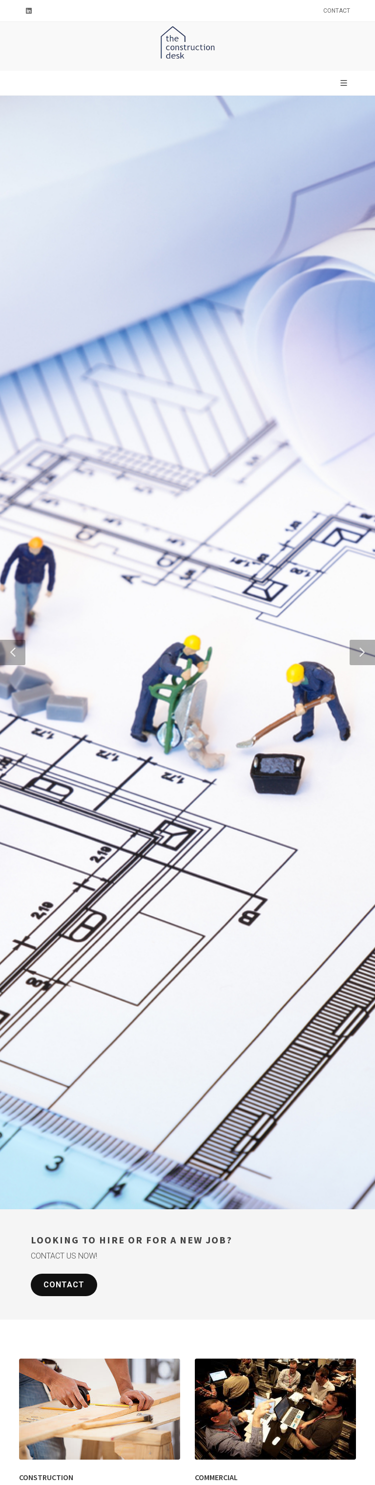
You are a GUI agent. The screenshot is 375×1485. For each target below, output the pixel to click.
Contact (336, 10)
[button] (12, 652)
